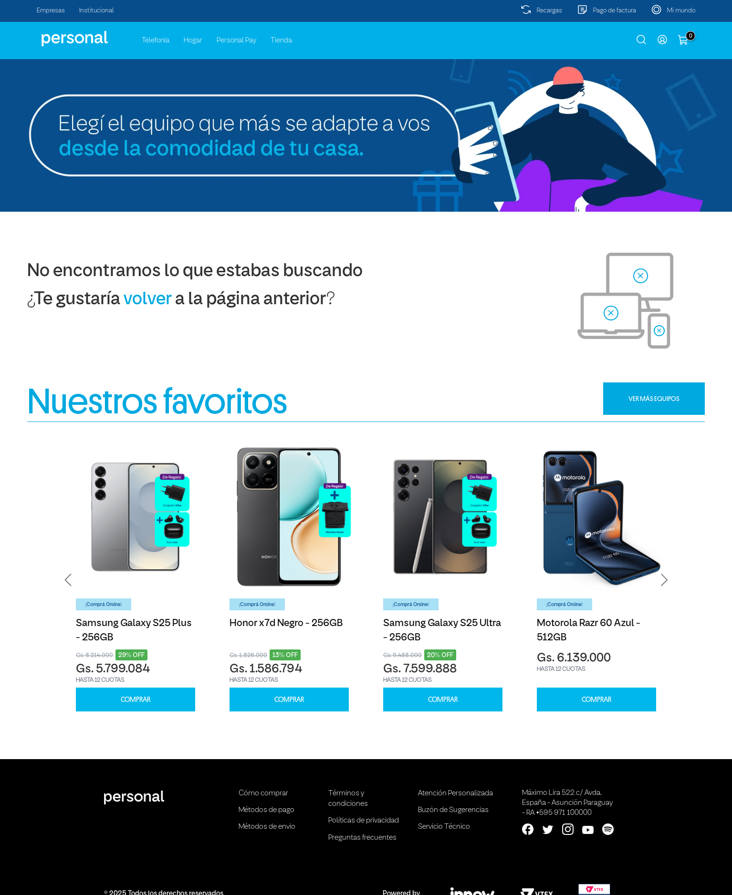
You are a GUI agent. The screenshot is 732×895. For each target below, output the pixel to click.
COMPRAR (135, 699)
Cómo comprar (263, 793)
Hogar (193, 40)
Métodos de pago (266, 810)
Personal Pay (236, 40)
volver (148, 300)
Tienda (281, 40)
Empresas (51, 11)
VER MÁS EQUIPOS (654, 398)
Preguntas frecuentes (362, 837)
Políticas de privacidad (363, 820)
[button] (68, 580)
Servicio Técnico (444, 826)
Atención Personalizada (455, 793)
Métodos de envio (267, 826)
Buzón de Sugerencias (453, 810)
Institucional (96, 11)
